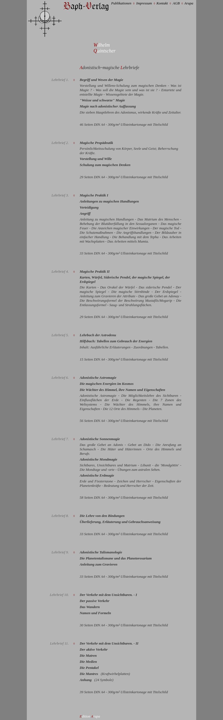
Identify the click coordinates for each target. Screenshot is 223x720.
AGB (176, 3)
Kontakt (162, 3)
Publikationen (121, 3)
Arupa (188, 3)
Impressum (144, 3)
